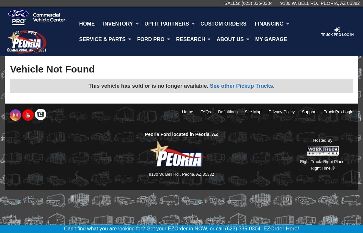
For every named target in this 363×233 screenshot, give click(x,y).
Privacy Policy (281, 111)
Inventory (121, 24)
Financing (272, 24)
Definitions (228, 111)
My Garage (271, 39)
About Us (233, 39)
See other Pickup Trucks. (242, 86)
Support (309, 111)
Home (87, 24)
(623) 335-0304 (257, 3)
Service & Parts (105, 39)
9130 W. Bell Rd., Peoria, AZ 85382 (320, 3)
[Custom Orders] (224, 24)
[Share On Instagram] (15, 115)
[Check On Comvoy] (40, 115)
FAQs (205, 111)
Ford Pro (153, 39)
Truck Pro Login (338, 111)
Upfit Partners (169, 24)
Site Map (253, 111)
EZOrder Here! (281, 229)
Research (193, 39)
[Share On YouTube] (28, 115)
